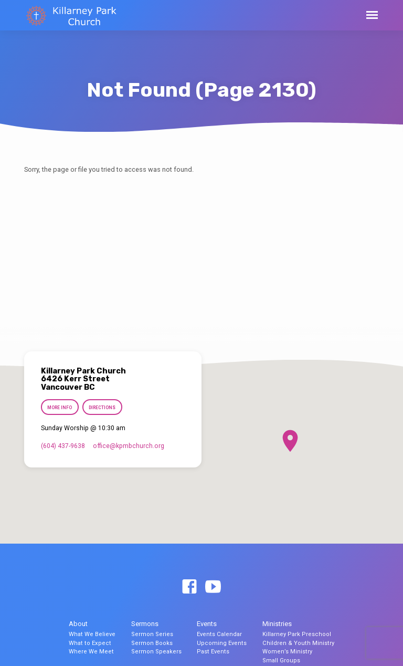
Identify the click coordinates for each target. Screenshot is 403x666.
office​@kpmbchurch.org (128, 446)
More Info (59, 407)
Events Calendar (219, 634)
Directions (102, 407)
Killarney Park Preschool (296, 634)
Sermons (144, 624)
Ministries (277, 624)
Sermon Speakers (156, 651)
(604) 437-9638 (63, 446)
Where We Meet (91, 651)
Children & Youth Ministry (298, 643)
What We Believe (92, 634)
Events (207, 624)
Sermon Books (152, 643)
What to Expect (90, 643)
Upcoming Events (222, 643)
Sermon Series (152, 634)
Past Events (213, 651)
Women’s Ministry (287, 651)
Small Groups (281, 660)
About (78, 624)
